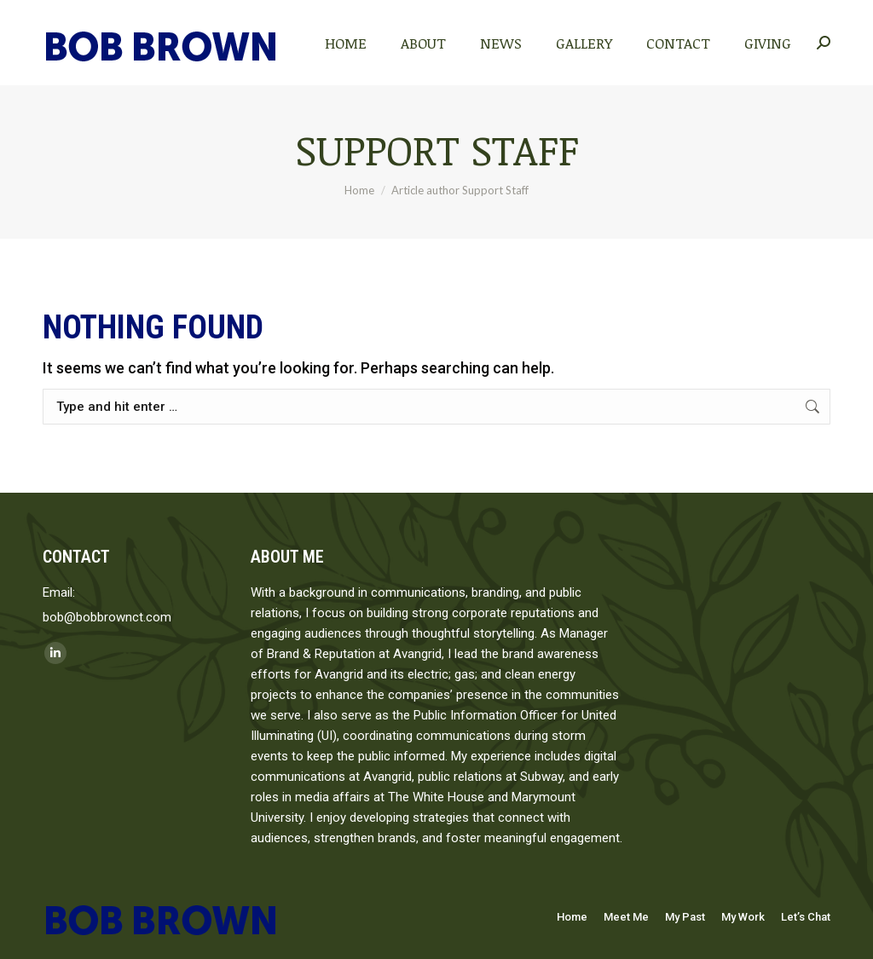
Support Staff (437, 149)
